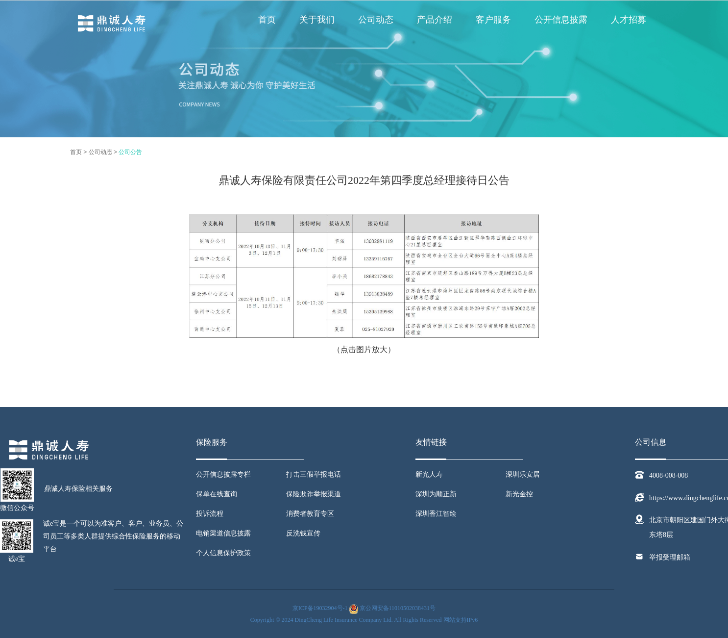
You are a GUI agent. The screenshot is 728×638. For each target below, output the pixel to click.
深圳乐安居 (523, 474)
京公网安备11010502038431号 (398, 608)
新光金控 (519, 494)
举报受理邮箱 (669, 557)
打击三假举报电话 (313, 474)
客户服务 (493, 20)
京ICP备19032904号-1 (320, 608)
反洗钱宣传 (303, 533)
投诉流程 (209, 513)
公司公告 (130, 152)
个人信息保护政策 (223, 553)
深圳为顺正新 (436, 494)
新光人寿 (429, 474)
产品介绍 (434, 20)
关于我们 (317, 20)
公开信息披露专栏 (223, 474)
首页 (267, 20)
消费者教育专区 (310, 513)
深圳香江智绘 (436, 513)
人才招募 (628, 20)
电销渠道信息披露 (223, 533)
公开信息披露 (560, 20)
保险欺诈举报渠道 (313, 494)
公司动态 (375, 20)
